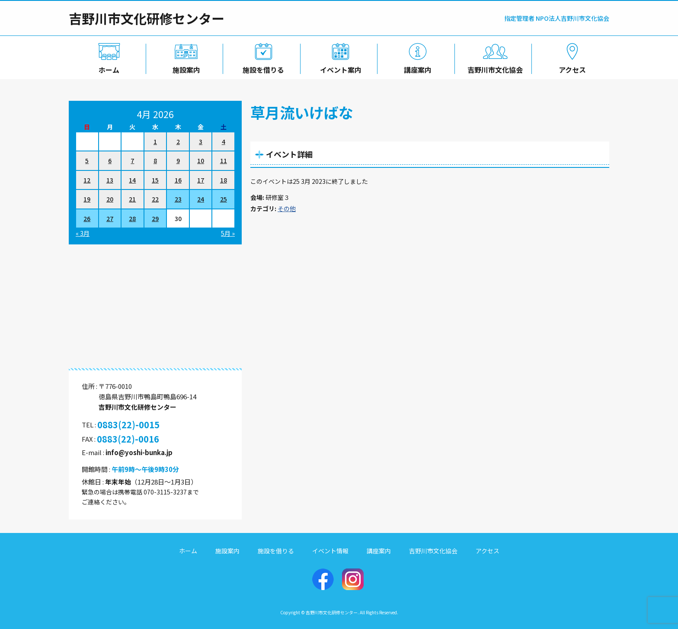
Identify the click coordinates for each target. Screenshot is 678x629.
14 (132, 180)
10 (200, 160)
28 (132, 218)
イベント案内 (339, 68)
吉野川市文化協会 (493, 68)
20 (109, 199)
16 (178, 180)
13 (109, 180)
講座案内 (416, 68)
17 (200, 180)
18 (223, 180)
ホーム (107, 68)
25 (223, 199)
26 (86, 218)
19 (86, 199)
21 (132, 199)
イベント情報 (330, 550)
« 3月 (83, 233)
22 (155, 199)
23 (178, 199)
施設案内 (184, 68)
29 (155, 218)
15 (155, 180)
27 (109, 218)
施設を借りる (261, 68)
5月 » (228, 233)
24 (200, 199)
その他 (287, 208)
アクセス (570, 68)
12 (86, 180)
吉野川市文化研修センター (146, 18)
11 (223, 160)
